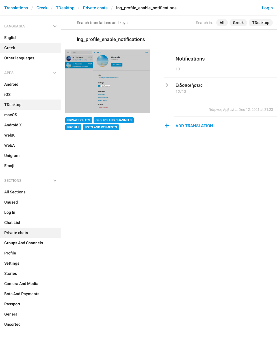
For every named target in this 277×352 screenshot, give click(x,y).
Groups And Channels (114, 120)
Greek (41, 7)
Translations (16, 7)
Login (267, 7)
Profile (73, 127)
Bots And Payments (101, 127)
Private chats (95, 7)
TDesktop (65, 7)
